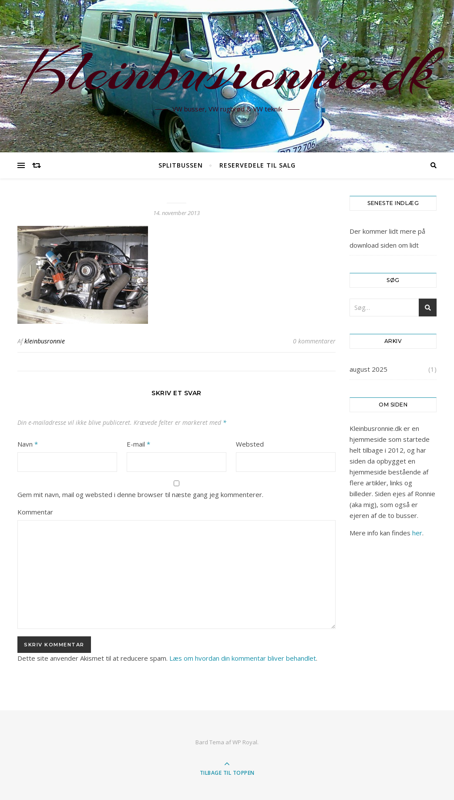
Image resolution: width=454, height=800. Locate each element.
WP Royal (244, 742)
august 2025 (368, 369)
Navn (27, 444)
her (417, 532)
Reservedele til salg (257, 165)
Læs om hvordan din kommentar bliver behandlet (242, 658)
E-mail (138, 444)
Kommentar (35, 512)
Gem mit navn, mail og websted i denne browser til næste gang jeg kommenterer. (140, 494)
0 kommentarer (314, 341)
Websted (250, 444)
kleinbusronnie (44, 341)
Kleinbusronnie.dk (227, 71)
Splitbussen (180, 165)
